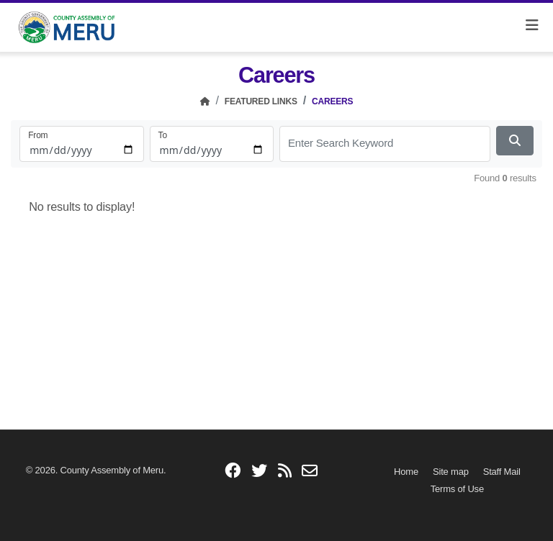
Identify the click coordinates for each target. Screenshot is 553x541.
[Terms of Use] (457, 488)
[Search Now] (515, 140)
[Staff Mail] (502, 471)
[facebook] (232, 471)
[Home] (205, 101)
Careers (332, 101)
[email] (310, 471)
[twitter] (259, 471)
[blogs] (285, 471)
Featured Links (261, 101)
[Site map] (451, 471)
